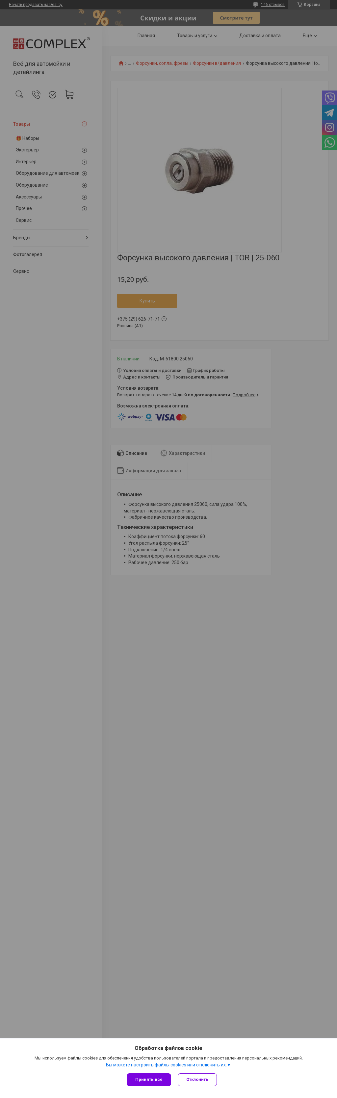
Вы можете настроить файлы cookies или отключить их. (166, 1064)
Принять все (149, 1079)
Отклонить (197, 1079)
